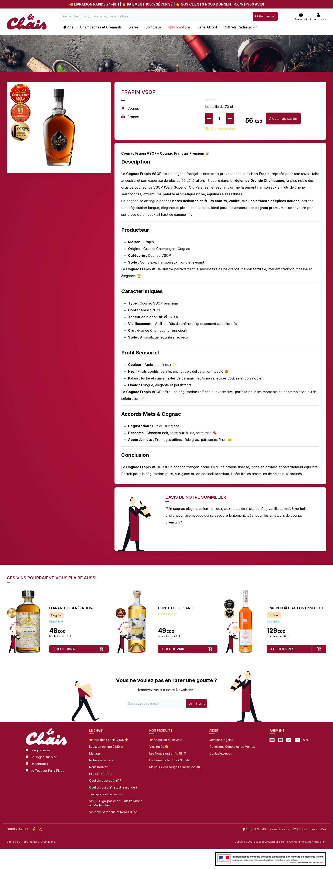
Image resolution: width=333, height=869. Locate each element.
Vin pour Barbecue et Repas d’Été (113, 812)
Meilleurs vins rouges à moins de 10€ (175, 767)
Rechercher (265, 16)
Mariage (95, 753)
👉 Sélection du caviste (165, 740)
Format (211, 100)
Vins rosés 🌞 (158, 746)
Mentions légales (221, 740)
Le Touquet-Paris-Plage (47, 770)
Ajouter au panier (283, 118)
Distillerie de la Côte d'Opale (169, 760)
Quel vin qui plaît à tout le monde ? (113, 787)
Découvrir (64, 649)
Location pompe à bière (106, 746)
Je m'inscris (196, 703)
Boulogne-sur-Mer (43, 757)
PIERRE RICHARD (101, 774)
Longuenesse (40, 750)
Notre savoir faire (101, 760)
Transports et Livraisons (106, 794)
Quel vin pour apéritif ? (105, 780)
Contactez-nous (220, 753)
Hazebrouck (39, 764)
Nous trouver (98, 767)
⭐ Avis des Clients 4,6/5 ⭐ (108, 740)
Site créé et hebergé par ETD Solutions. (31, 841)
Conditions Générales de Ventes (232, 746)
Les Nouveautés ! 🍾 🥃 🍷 (168, 753)
